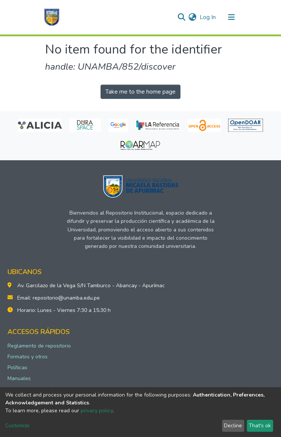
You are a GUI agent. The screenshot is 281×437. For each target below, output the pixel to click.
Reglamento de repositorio (39, 345)
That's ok (260, 425)
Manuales (19, 378)
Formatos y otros (28, 356)
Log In (208, 17)
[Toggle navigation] (231, 17)
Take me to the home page (140, 92)
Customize (17, 425)
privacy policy (97, 410)
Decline (233, 425)
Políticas (17, 367)
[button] (192, 17)
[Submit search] (181, 17)
